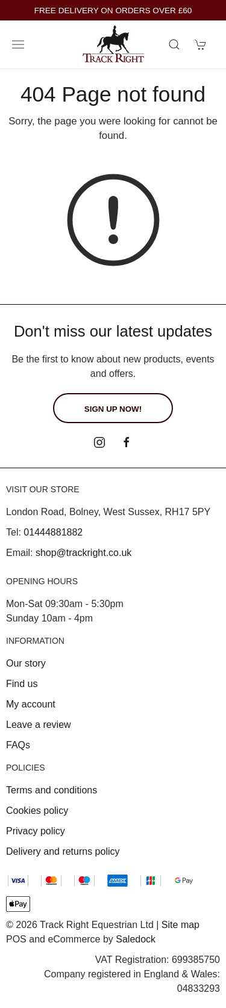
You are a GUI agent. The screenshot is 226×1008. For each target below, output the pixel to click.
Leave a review (38, 724)
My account (30, 704)
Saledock (135, 939)
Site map (180, 925)
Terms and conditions (51, 790)
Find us (21, 684)
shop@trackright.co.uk (83, 553)
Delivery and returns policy (63, 851)
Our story (26, 663)
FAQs (18, 745)
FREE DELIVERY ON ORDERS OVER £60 (113, 10)
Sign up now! (113, 409)
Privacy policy (35, 831)
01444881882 (53, 532)
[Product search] (174, 44)
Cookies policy (37, 810)
